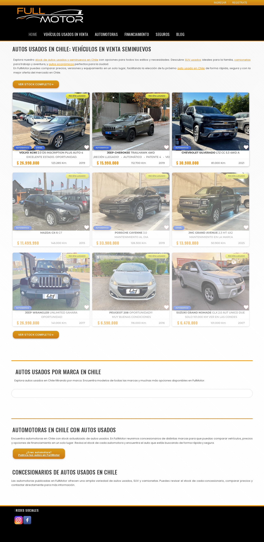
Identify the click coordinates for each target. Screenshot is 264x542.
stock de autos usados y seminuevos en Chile (66, 60)
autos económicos (61, 64)
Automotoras (106, 34)
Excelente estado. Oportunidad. (51, 157)
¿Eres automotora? (39, 454)
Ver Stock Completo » (36, 84)
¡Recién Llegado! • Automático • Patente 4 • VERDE (134, 157)
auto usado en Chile (191, 68)
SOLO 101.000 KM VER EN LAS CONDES (211, 316)
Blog (180, 34)
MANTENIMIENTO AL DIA (131, 237)
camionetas (242, 60)
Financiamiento (137, 34)
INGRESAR (220, 2)
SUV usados (193, 60)
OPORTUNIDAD (51, 316)
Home (33, 34)
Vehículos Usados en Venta (66, 34)
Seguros (163, 34)
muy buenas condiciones (131, 316)
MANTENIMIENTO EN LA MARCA (211, 237)
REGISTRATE (239, 2)
